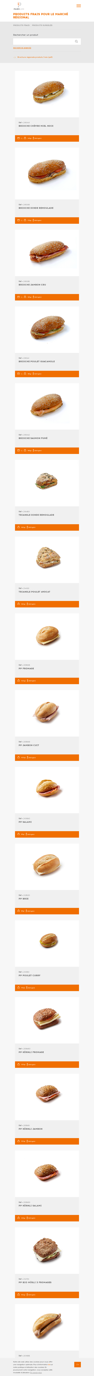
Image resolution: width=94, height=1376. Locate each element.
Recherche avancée (22, 48)
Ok (77, 1364)
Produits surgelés (42, 25)
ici (49, 1364)
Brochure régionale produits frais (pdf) (35, 57)
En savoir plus (36, 1373)
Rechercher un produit (25, 35)
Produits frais (21, 25)
